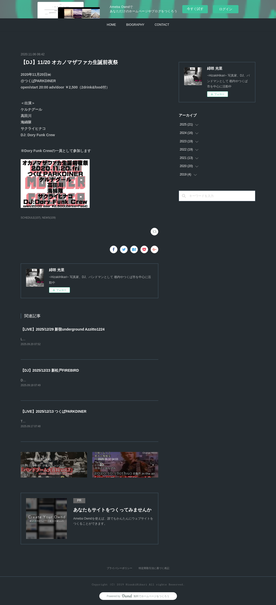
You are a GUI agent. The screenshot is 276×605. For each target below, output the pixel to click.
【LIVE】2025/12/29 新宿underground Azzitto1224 (63, 329)
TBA (24, 421)
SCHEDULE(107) (31, 217)
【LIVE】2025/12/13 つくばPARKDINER (53, 411)
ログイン (225, 9)
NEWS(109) (49, 217)
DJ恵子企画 (29, 380)
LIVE (24, 339)
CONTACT (162, 25)
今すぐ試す (195, 9)
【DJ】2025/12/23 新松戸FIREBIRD (50, 370)
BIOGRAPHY (135, 25)
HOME (111, 25)
